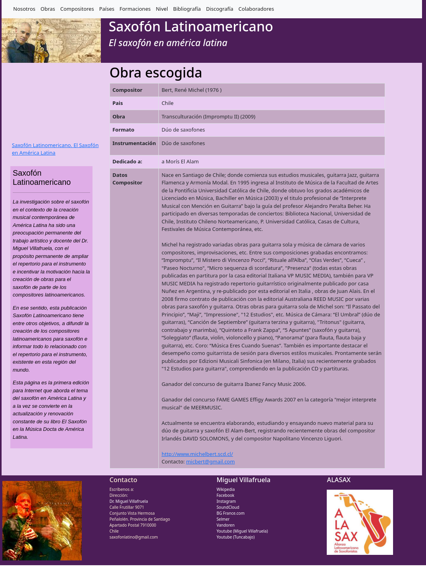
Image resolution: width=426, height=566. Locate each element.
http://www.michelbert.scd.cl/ (197, 453)
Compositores (77, 8)
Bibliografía (187, 8)
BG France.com (230, 513)
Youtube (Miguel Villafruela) (242, 531)
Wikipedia (225, 489)
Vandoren (225, 525)
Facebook (225, 495)
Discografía (219, 8)
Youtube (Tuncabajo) (235, 537)
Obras (47, 8)
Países (106, 8)
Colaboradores (256, 8)
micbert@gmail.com (210, 461)
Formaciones (135, 8)
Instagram (226, 501)
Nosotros (24, 8)
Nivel (162, 8)
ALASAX (339, 479)
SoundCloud (227, 507)
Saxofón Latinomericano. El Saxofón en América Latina (55, 149)
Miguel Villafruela (243, 479)
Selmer (222, 519)
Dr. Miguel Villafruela (129, 501)
